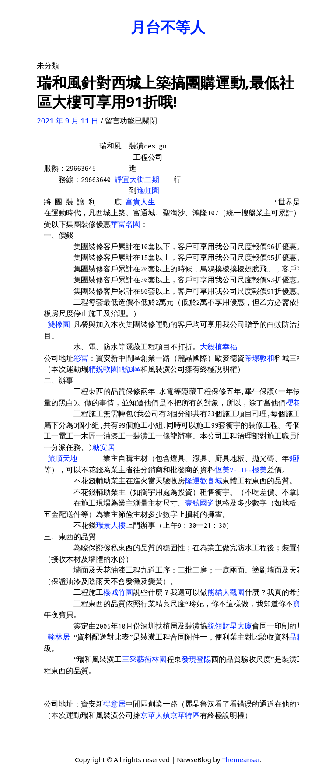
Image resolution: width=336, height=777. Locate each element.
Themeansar (240, 759)
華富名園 (125, 224)
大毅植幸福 (218, 347)
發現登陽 (196, 659)
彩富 (81, 358)
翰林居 (59, 637)
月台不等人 (168, 27)
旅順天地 (62, 458)
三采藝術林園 (144, 659)
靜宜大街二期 (137, 179)
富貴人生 (140, 202)
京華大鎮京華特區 (170, 715)
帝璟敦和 (259, 358)
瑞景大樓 (111, 525)
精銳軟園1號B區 (114, 369)
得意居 (114, 704)
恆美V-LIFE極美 (241, 470)
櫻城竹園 (118, 592)
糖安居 (103, 447)
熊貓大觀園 (226, 592)
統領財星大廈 (229, 626)
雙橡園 (59, 324)
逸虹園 (148, 190)
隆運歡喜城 (203, 481)
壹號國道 (200, 503)
